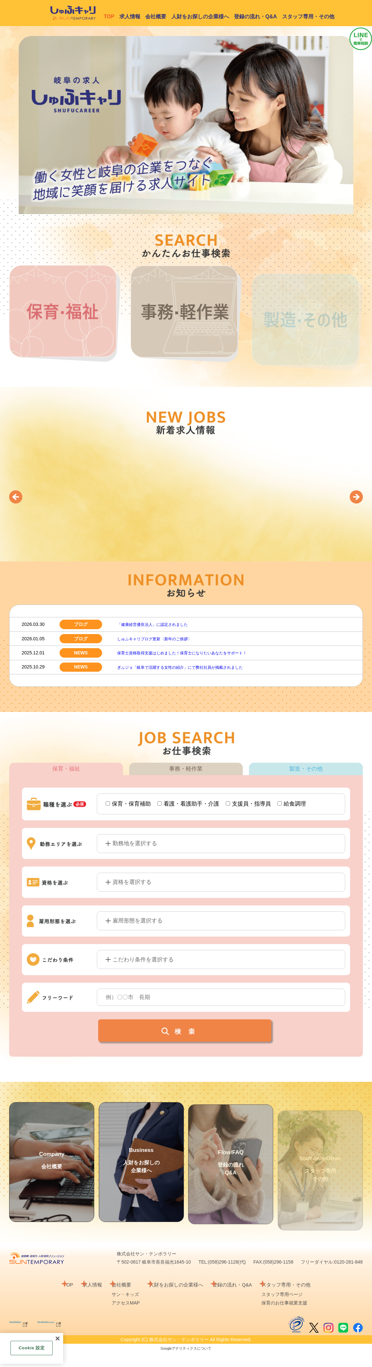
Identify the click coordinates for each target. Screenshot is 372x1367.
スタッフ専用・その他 (308, 16)
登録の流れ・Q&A (255, 16)
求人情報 (129, 16)
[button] (15, 496)
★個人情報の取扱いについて (112, 1336)
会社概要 (155, 16)
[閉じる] (57, 1338)
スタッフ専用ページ (300, 1309)
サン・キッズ (121, 1309)
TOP (52, 1300)
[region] (31, 1348)
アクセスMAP (122, 1318)
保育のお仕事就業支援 (303, 1318)
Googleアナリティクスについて (186, 1363)
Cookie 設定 (31, 1347)
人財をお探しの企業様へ (200, 16)
